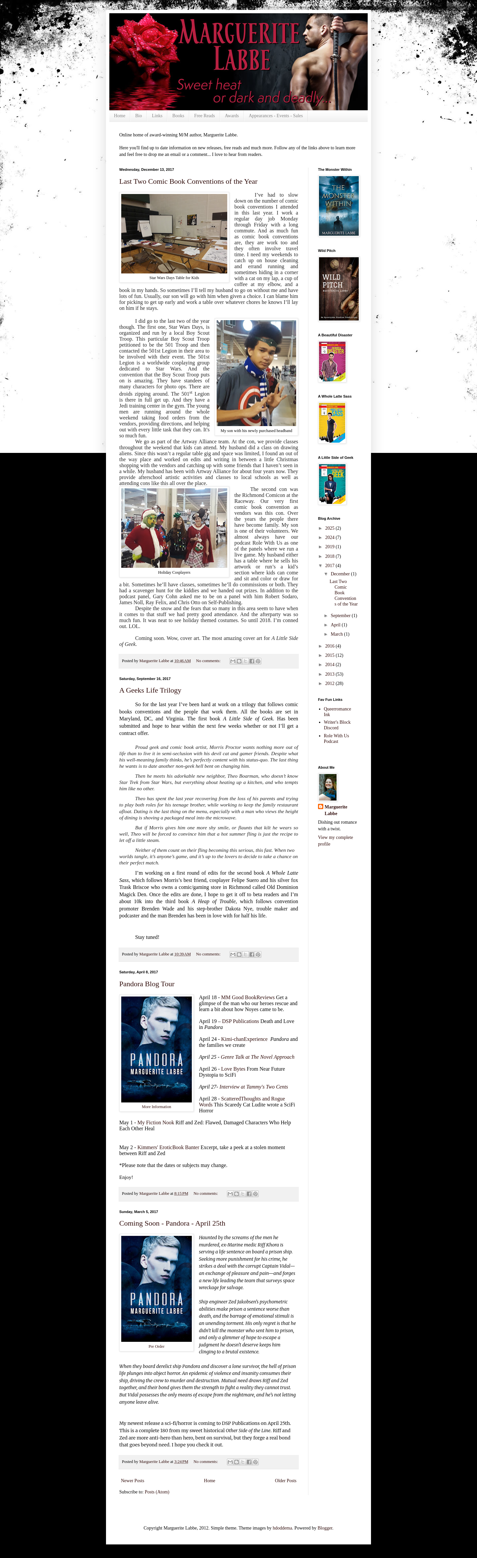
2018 (330, 556)
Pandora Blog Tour (147, 984)
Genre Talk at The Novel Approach (257, 1057)
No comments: (209, 660)
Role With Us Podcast (336, 738)
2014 (330, 664)
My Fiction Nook (155, 1122)
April (336, 624)
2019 (330, 546)
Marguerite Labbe (336, 810)
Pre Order (156, 1346)
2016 (330, 646)
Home (119, 115)
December (341, 573)
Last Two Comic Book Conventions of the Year (188, 181)
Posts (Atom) (157, 1491)
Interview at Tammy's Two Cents (254, 1087)
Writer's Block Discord (337, 725)
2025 (330, 528)
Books (178, 115)
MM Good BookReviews (248, 997)
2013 (330, 674)
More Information (156, 1106)
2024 (330, 537)
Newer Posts (132, 1480)
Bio (138, 115)
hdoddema (282, 1528)
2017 (330, 565)
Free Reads (204, 115)
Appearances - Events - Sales (276, 115)
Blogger (325, 1528)
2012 (330, 683)
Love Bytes (233, 1069)
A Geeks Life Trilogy (150, 690)
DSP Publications (240, 1021)
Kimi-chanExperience (245, 1039)
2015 (330, 655)
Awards (232, 115)
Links (157, 115)
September (341, 615)
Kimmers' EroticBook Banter (168, 1147)
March (337, 634)
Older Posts (285, 1480)
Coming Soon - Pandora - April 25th (172, 1223)
